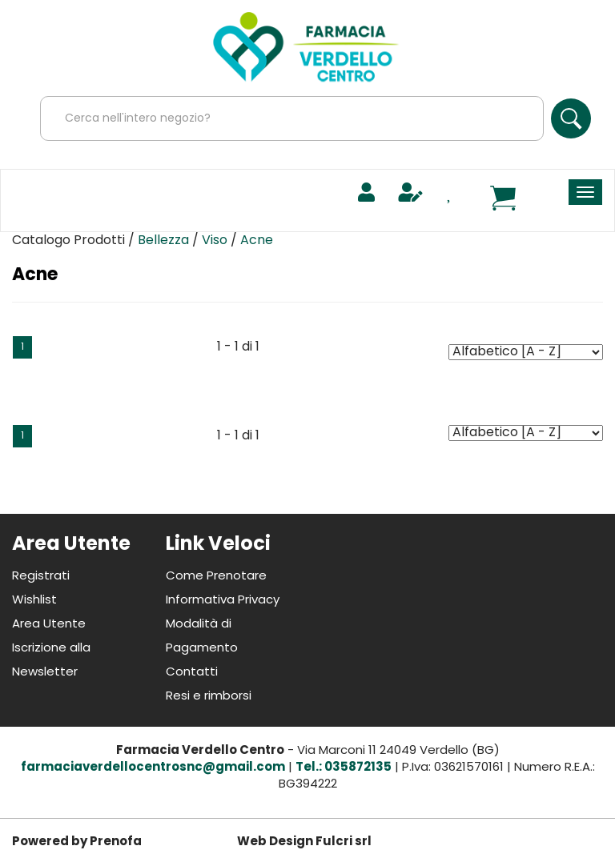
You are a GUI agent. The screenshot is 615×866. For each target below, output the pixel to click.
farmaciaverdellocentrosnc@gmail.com (153, 768)
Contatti (192, 673)
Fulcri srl (344, 842)
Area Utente (49, 625)
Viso (214, 241)
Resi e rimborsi (208, 697)
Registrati (41, 577)
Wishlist (34, 601)
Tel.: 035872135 (343, 768)
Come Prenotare (216, 577)
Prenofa (116, 842)
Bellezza (163, 241)
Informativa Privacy (222, 601)
